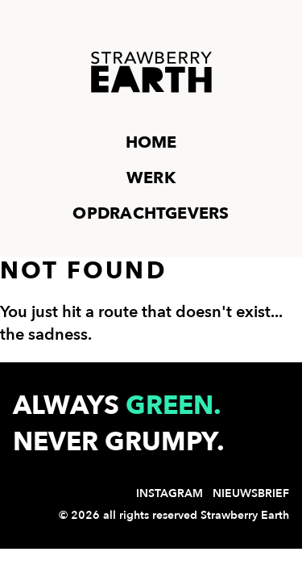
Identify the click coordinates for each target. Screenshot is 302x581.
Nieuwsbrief (251, 493)
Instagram (169, 493)
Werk (151, 178)
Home (151, 142)
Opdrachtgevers (150, 213)
